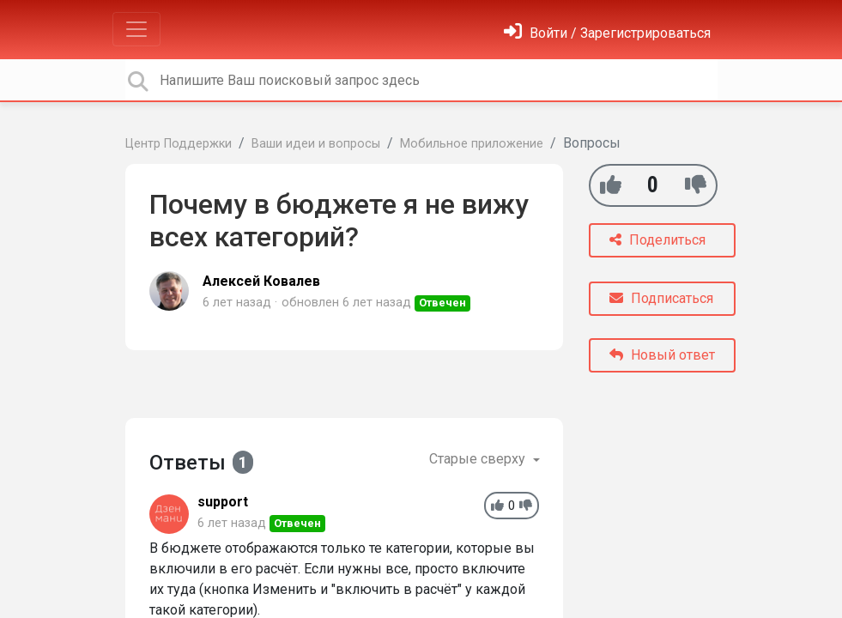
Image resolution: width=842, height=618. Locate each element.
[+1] (610, 185)
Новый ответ (662, 355)
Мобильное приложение (471, 143)
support (222, 502)
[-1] (695, 185)
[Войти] (607, 33)
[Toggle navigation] (136, 29)
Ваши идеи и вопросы (315, 143)
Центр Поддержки (178, 143)
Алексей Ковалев (261, 281)
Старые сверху (479, 459)
